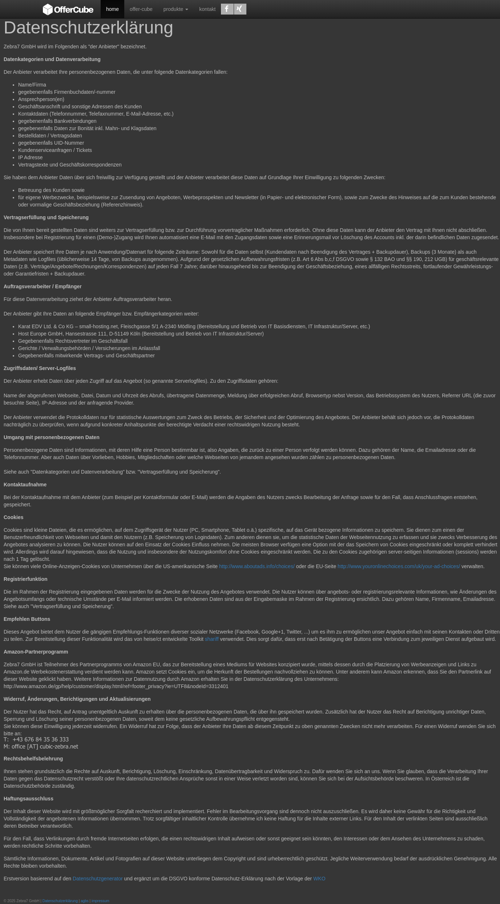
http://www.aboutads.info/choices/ (257, 566)
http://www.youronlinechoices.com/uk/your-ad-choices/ (399, 566)
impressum (100, 901)
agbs (85, 901)
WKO (319, 878)
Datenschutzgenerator (98, 878)
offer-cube (141, 9)
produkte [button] (176, 9)
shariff (212, 639)
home (112, 9)
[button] (227, 9)
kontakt (207, 9)
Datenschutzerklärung (60, 901)
